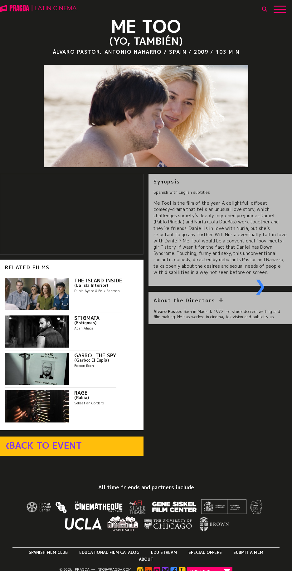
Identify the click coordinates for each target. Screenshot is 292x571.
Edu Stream (164, 552)
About (146, 559)
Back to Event (45, 446)
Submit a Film (248, 552)
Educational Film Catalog (109, 552)
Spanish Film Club (48, 552)
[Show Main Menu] (280, 7)
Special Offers (205, 552)
